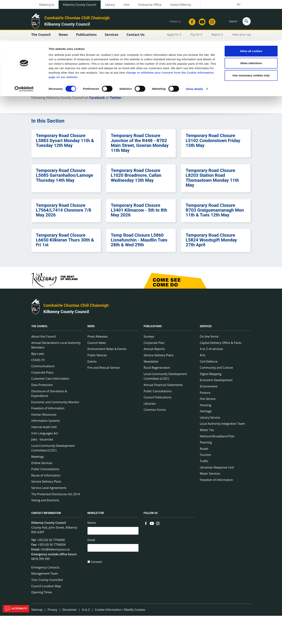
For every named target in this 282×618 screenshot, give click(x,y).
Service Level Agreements (49, 490)
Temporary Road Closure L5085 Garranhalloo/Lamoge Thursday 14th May (64, 177)
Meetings (37, 459)
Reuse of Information (45, 477)
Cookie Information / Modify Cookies (120, 612)
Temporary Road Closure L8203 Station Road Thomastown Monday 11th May (212, 180)
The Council (39, 328)
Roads (204, 451)
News (91, 328)
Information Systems (45, 423)
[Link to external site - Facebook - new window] (146, 525)
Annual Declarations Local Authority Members (56, 347)
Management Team (44, 576)
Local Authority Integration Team (222, 426)
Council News (97, 345)
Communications (43, 368)
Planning (206, 445)
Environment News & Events (107, 351)
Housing (205, 407)
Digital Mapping (211, 376)
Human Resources (44, 417)
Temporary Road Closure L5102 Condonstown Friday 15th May (213, 142)
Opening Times (41, 594)
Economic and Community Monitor (55, 404)
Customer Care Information (50, 381)
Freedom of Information (48, 410)
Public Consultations (45, 471)
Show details (194, 47)
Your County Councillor (47, 582)
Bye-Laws (37, 356)
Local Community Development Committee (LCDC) (53, 450)
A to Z (86, 612)
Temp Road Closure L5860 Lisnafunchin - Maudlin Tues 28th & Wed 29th (139, 242)
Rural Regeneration (157, 370)
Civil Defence (209, 363)
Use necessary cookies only (251, 34)
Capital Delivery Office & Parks (221, 345)
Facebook (97, 99)
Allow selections (251, 22)
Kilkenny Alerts (153, 94)
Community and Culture (216, 370)
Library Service (210, 420)
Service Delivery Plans (46, 484)
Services (206, 328)
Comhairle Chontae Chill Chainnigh (76, 307)
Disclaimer (69, 612)
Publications (153, 328)
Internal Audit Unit (44, 429)
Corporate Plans (42, 374)
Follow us (151, 515)
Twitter (115, 99)
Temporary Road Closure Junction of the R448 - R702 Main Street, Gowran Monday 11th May (139, 145)
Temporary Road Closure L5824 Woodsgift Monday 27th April (211, 242)
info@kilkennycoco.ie (55, 551)
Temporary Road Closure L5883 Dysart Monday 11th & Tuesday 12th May (65, 142)
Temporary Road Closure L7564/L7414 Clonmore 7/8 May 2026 (63, 212)
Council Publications (157, 399)
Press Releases (98, 338)
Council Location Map (46, 588)
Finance (205, 395)
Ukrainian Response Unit (217, 469)
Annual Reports (154, 351)
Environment (209, 388)
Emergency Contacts (45, 569)
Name (92, 525)
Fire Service (208, 401)
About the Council (43, 338)
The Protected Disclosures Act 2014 (55, 496)
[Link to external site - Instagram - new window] (158, 525)
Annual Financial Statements (163, 387)
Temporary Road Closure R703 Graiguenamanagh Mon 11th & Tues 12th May (215, 212)
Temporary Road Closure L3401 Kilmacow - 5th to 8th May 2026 (139, 212)
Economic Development (216, 382)
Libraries (150, 406)
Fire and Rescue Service (104, 370)
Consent (96, 565)
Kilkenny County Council (66, 313)
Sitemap (37, 612)
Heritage (206, 413)
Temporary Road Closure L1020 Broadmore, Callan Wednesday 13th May (136, 177)
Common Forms (155, 412)
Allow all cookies (251, 9)
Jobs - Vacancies (42, 442)
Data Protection (42, 387)
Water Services (210, 476)
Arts (202, 357)
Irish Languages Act (44, 435)
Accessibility (16, 609)
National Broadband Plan (217, 438)
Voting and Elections (45, 502)
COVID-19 (38, 362)
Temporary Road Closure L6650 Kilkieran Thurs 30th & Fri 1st (65, 242)
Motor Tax (207, 432)
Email (91, 542)
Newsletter (151, 363)
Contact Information (46, 515)
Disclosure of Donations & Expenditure (49, 395)
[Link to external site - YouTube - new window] (152, 525)
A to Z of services (211, 351)
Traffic (204, 463)
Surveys (149, 338)
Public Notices (97, 357)
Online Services (41, 465)
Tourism (205, 457)
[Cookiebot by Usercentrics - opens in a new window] (24, 48)
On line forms (209, 338)
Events (92, 363)
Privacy (52, 612)
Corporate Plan (154, 345)
